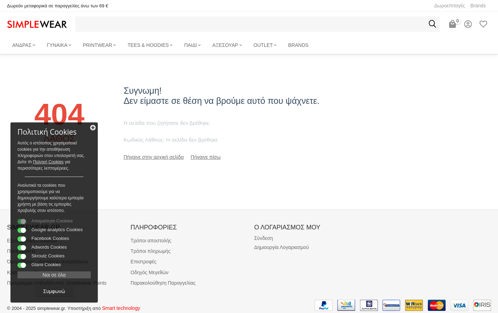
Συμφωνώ (54, 291)
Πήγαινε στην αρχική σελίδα (154, 157)
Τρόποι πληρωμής (150, 251)
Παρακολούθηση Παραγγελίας (163, 283)
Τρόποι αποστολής (151, 240)
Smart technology (121, 308)
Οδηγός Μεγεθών (150, 272)
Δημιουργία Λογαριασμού (281, 247)
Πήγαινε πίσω (206, 157)
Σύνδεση (263, 238)
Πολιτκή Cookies (48, 161)
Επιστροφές (143, 261)
